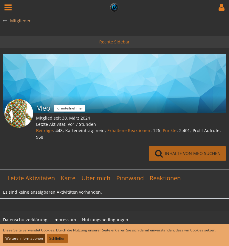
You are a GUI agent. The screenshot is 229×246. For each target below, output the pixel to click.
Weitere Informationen (24, 238)
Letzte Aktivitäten (31, 178)
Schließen (57, 238)
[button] (8, 7)
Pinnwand (130, 178)
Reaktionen (165, 178)
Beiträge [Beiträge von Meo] (44, 130)
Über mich (95, 178)
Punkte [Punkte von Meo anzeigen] (170, 130)
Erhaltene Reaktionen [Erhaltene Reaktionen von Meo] (128, 130)
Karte (68, 178)
